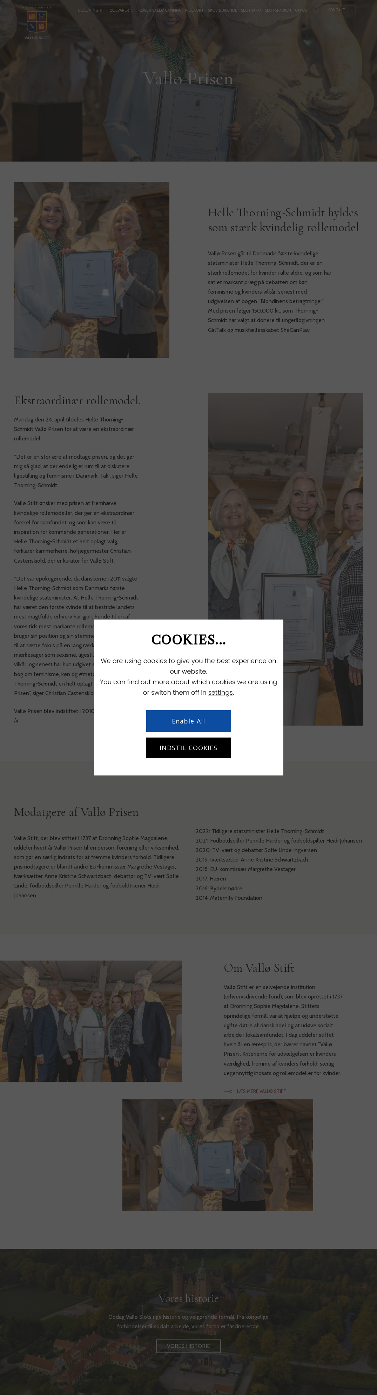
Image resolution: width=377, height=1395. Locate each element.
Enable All (188, 721)
